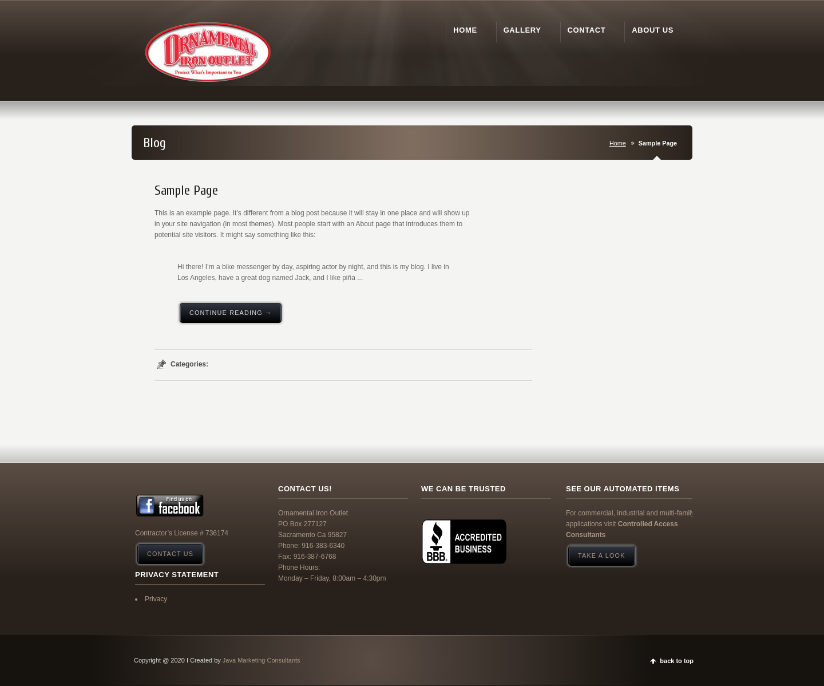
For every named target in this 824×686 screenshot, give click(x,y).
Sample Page (186, 190)
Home (617, 143)
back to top (677, 660)
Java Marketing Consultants (261, 660)
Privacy (156, 599)
